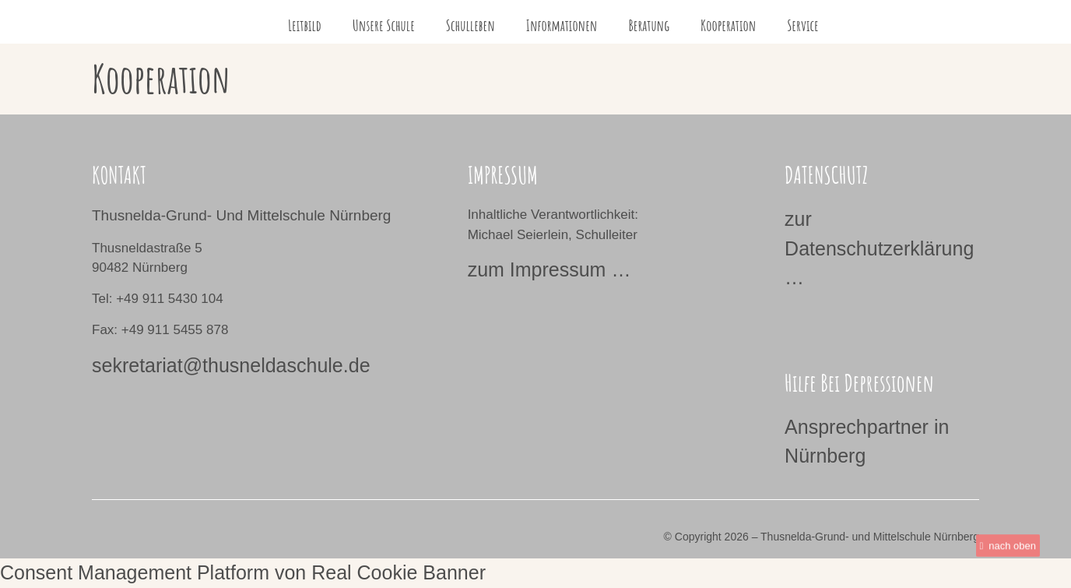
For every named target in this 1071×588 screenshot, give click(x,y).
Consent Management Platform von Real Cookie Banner (243, 572)
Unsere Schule (384, 25)
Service (803, 25)
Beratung (648, 25)
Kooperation (728, 25)
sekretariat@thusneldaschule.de (231, 365)
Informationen (562, 25)
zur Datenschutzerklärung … (879, 248)
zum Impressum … (549, 269)
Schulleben (470, 25)
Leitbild (304, 25)
